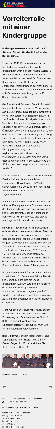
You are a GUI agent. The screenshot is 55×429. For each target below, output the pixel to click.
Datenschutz (35, 398)
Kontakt (6, 398)
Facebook (21, 401)
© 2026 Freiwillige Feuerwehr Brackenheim (21, 407)
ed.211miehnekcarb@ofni (13, 427)
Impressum (20, 398)
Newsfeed (8, 401)
